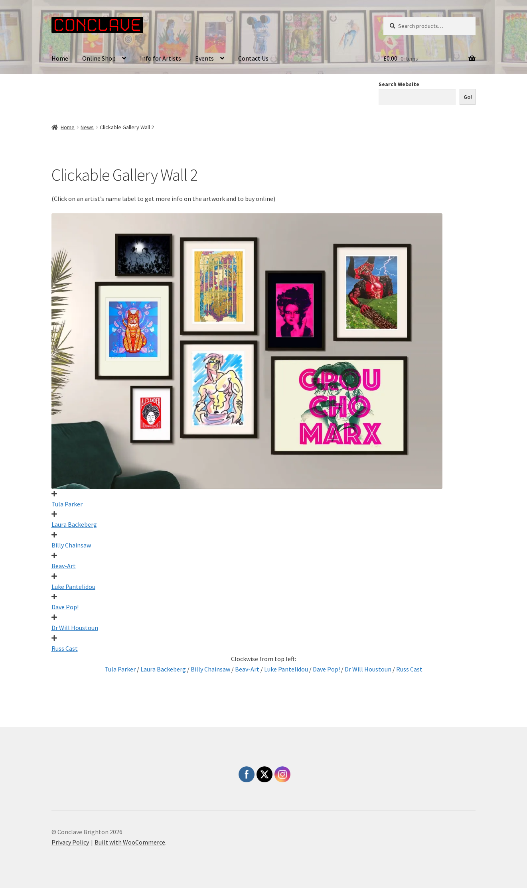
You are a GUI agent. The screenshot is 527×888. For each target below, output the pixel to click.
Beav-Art (63, 566)
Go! (468, 96)
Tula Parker (67, 504)
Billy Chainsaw (71, 545)
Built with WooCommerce (130, 842)
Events (204, 58)
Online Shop (99, 58)
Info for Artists (160, 58)
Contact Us (253, 58)
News (87, 127)
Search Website (399, 84)
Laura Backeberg (74, 524)
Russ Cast (64, 648)
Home (59, 58)
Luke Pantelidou (73, 587)
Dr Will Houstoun (74, 628)
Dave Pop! (65, 607)
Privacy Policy (70, 842)
